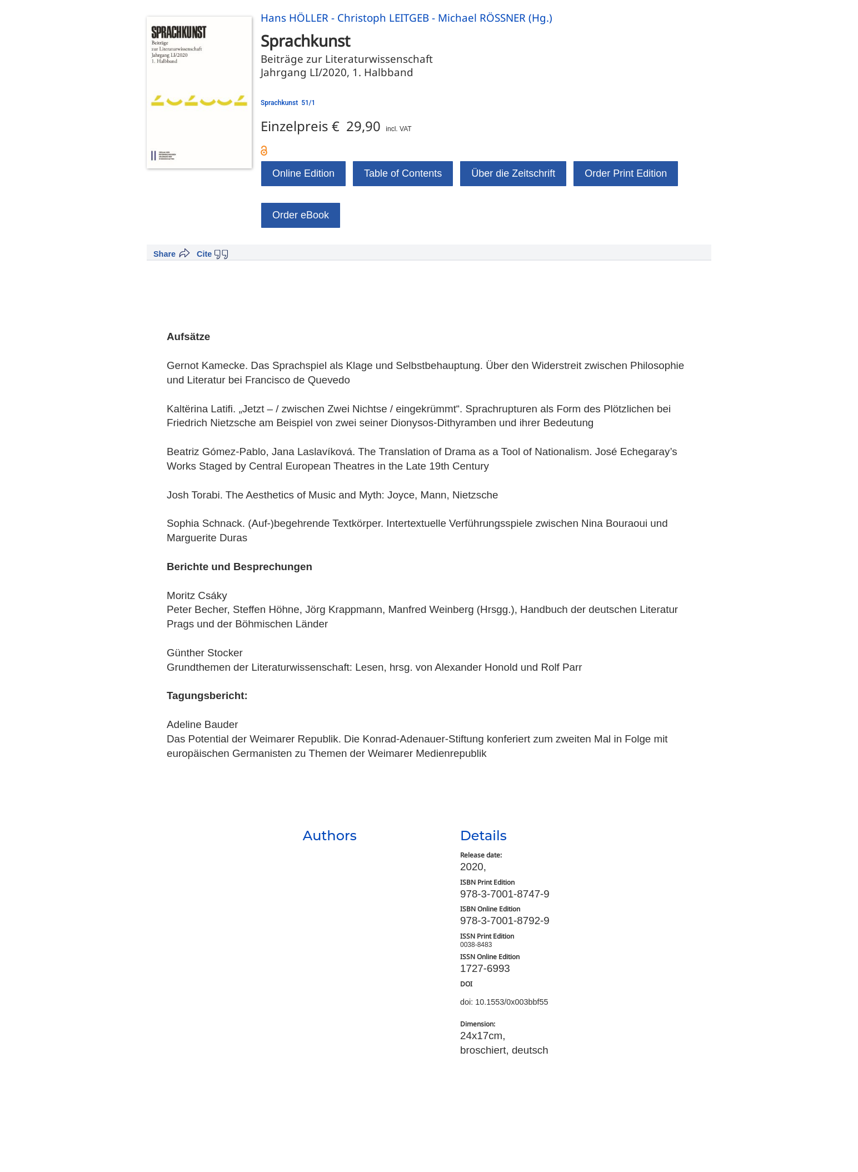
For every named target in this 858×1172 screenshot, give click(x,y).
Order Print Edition (626, 173)
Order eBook (300, 215)
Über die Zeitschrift (513, 173)
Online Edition (303, 173)
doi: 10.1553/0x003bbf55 (504, 1002)
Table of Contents (403, 173)
